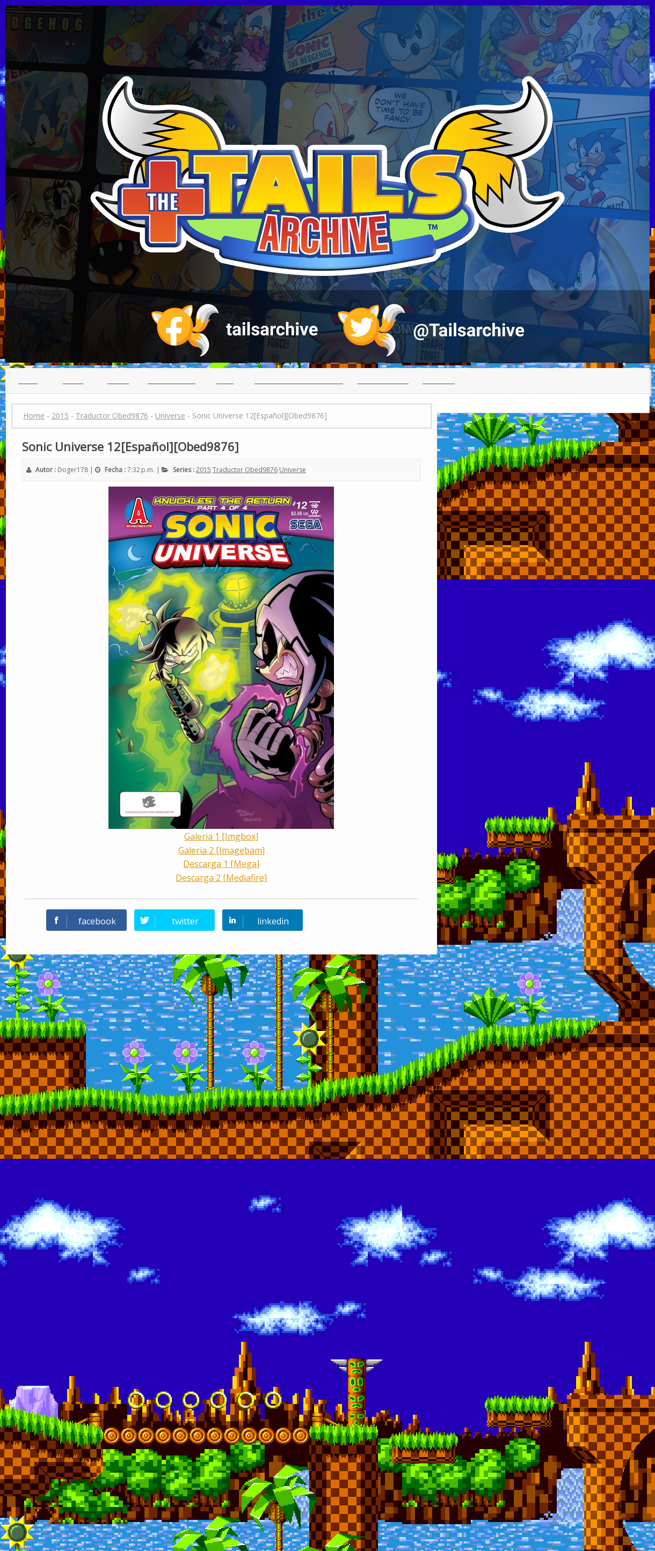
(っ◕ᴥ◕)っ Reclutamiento (298, 380)
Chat (225, 380)
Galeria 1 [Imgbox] (221, 836)
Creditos (439, 380)
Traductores (171, 380)
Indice (73, 380)
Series (118, 380)
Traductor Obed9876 (245, 469)
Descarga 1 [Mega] (221, 864)
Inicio (28, 380)
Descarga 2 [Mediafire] (221, 878)
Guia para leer (383, 380)
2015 (203, 469)
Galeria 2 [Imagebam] (221, 850)
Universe (292, 469)
